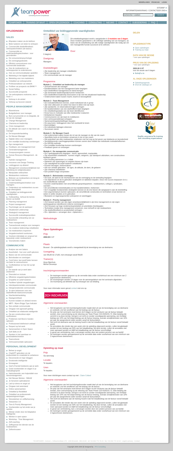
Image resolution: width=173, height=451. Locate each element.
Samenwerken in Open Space (19, 329)
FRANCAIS (155, 2)
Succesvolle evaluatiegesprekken (20, 215)
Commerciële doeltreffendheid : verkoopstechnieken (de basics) (20, 48)
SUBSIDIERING (139, 22)
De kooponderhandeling (17, 133)
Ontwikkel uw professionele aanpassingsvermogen (18, 395)
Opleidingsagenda (141, 83)
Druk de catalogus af (142, 85)
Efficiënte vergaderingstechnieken (21, 277)
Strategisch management (17, 212)
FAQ (153, 22)
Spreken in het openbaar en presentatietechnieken (18, 335)
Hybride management (16, 160)
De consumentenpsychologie (19, 58)
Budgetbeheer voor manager (19, 113)
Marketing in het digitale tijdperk (20, 76)
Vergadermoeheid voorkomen (19, 233)
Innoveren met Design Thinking (20, 162)
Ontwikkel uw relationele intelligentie (22, 311)
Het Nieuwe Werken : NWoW (19, 378)
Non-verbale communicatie (18, 306)
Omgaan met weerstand (17, 386)
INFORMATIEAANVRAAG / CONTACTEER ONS (146, 10)
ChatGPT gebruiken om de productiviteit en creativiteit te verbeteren (22, 354)
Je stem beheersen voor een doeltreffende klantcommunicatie (19, 292)
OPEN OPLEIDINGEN (59, 22)
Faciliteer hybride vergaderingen (20, 282)
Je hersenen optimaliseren (18, 381)
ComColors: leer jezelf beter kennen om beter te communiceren (22, 261)
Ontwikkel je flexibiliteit (16, 392)
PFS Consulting (100, 447)
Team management (15, 223)
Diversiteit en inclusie (16, 274)
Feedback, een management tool (20, 147)
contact (74, 288)
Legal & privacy (127, 441)
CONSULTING (95, 22)
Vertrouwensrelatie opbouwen (19, 342)
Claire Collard (85, 375)
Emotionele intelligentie (16, 361)
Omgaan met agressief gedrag (19, 309)
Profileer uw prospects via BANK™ (21, 86)
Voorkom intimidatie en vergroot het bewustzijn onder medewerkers (21, 237)
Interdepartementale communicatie (21, 285)
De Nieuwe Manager (15, 136)
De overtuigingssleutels (16, 61)
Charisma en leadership (17, 123)
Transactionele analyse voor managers (23, 225)
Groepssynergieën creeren (18, 152)
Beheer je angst (13, 350)
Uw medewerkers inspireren (18, 231)
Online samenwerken (16, 389)
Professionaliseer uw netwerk (19, 84)
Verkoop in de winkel (15, 99)
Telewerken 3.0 (13, 402)
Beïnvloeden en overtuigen (18, 257)
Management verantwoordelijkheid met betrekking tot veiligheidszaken (23, 169)
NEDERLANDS (144, 2)
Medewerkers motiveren (17, 175)
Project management (15, 204)
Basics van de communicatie (19, 255)
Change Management (16, 121)
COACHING (79, 22)
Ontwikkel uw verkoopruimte (18, 81)
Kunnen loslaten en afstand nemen (21, 301)
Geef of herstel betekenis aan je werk (22, 366)
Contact (137, 441)
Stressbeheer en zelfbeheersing (20, 399)
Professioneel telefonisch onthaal (20, 324)
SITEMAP (162, 8)
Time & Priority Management (18, 404)
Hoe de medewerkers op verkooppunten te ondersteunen (19, 69)
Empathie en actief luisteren (18, 280)
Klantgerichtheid (14, 298)
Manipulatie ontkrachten (17, 173)
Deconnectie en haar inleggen (19, 358)
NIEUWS (110, 22)
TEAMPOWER (15, 22)
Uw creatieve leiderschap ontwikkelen (22, 228)
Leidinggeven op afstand (17, 165)
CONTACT (123, 22)
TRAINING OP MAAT (35, 22)
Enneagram (12, 363)
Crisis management (15, 126)
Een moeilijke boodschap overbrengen (22, 142)
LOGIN (164, 2)
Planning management (16, 202)
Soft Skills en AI (13, 332)
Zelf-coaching (13, 422)
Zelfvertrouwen (13, 429)
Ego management (14, 144)
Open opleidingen (141, 48)
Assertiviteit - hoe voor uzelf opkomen (22, 252)
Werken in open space (16, 417)
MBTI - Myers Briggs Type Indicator (21, 303)
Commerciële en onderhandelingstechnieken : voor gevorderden (19, 53)
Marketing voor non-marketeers (20, 78)
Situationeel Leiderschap (17, 210)
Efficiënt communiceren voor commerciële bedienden (18, 64)
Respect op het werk (15, 326)
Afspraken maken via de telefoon (20, 41)
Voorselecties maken (15, 241)
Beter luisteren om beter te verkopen (22, 44)
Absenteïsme (12, 111)
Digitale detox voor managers (19, 139)
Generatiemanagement (16, 150)
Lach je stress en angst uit (18, 383)
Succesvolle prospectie (16, 92)
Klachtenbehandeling (16, 295)
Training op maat (140, 50)
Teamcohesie (12, 339)
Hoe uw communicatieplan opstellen (22, 73)
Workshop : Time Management (19, 419)
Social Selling (13, 89)
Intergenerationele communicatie (20, 288)
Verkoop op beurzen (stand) (18, 102)
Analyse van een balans (17, 249)
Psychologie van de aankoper (19, 207)
